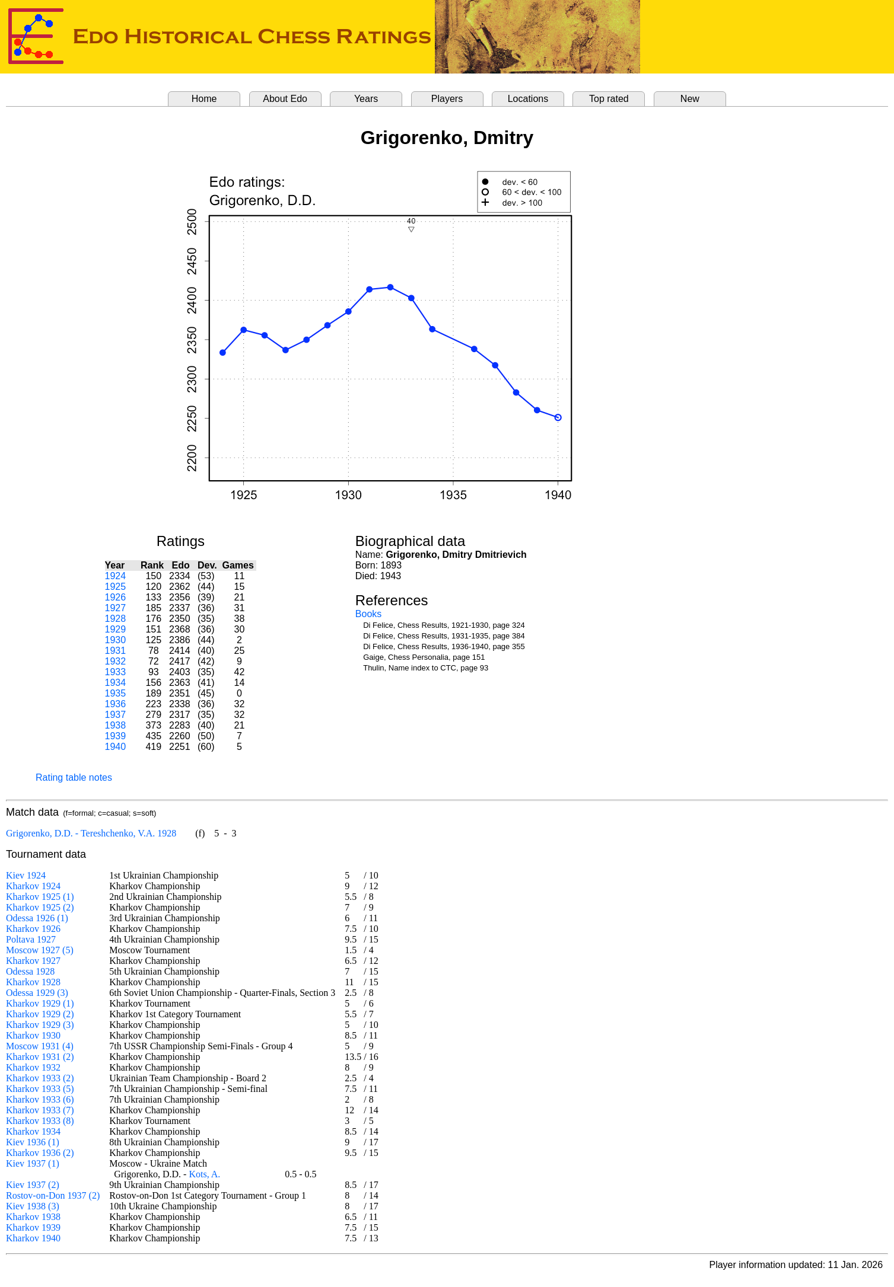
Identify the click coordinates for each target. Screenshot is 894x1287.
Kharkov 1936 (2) (40, 1153)
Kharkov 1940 (33, 1238)
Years (366, 99)
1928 (115, 619)
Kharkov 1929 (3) (40, 1025)
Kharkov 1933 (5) (40, 1089)
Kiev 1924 (26, 875)
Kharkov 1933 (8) (40, 1121)
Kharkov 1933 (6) (40, 1099)
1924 (115, 576)
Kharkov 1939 (33, 1227)
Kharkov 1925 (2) (40, 907)
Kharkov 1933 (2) (40, 1078)
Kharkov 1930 (33, 1035)
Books (368, 614)
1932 (115, 661)
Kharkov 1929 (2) (40, 1014)
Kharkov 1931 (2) (40, 1057)
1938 (115, 725)
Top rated (609, 99)
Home (204, 99)
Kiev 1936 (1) (32, 1142)
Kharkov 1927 (33, 961)
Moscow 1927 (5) (40, 950)
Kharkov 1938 (33, 1217)
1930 (115, 640)
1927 (115, 608)
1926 (115, 597)
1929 (115, 629)
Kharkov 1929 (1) (40, 1003)
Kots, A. (204, 1174)
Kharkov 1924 (33, 886)
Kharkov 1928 (33, 982)
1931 (115, 651)
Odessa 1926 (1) (37, 918)
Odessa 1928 (30, 971)
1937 (115, 715)
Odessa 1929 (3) (37, 993)
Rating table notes (74, 777)
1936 (115, 704)
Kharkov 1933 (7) (40, 1110)
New (689, 99)
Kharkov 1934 (33, 1131)
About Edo (285, 99)
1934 (115, 683)
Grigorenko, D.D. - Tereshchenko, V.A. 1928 (91, 833)
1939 (115, 736)
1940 (115, 747)
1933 (115, 672)
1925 (115, 587)
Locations (528, 99)
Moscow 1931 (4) (40, 1046)
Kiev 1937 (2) (32, 1185)
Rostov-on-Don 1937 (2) (53, 1195)
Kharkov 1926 (33, 929)
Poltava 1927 (31, 939)
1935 (115, 693)
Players (447, 99)
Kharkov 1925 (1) (40, 897)
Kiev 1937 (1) (32, 1163)
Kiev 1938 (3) (32, 1206)
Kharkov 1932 (33, 1067)
